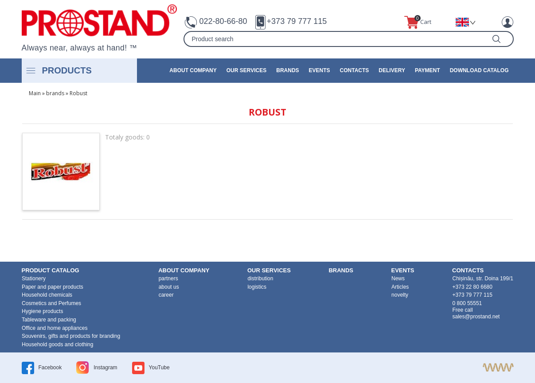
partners (168, 278)
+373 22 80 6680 (472, 287)
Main (35, 93)
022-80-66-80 (223, 21)
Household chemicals (47, 295)
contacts (354, 70)
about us (169, 287)
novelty (399, 295)
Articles (400, 287)
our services (246, 70)
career (166, 295)
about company (192, 70)
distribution (260, 278)
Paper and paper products (52, 287)
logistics (256, 287)
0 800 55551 (467, 303)
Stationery (34, 278)
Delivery (392, 70)
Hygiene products (42, 311)
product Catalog (50, 270)
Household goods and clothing (57, 344)
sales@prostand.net (476, 316)
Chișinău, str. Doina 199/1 (483, 278)
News (398, 278)
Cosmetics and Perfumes (51, 303)
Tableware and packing (49, 320)
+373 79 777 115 (297, 21)
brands (287, 70)
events (319, 70)
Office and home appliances (55, 328)
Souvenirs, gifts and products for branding (71, 336)
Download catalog (479, 70)
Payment (427, 70)
